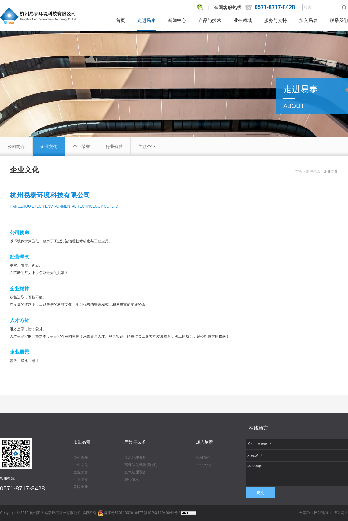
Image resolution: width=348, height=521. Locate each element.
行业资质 (114, 146)
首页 (120, 20)
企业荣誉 (81, 146)
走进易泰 (146, 20)
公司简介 (16, 146)
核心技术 (131, 479)
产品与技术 (209, 20)
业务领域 (243, 20)
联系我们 (339, 20)
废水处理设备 (135, 457)
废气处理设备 (135, 472)
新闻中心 (177, 20)
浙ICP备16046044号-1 (162, 513)
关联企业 (146, 146)
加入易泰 (308, 20)
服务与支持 (275, 20)
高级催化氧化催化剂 (140, 465)
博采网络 (340, 513)
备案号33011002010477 (120, 513)
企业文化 (48, 146)
